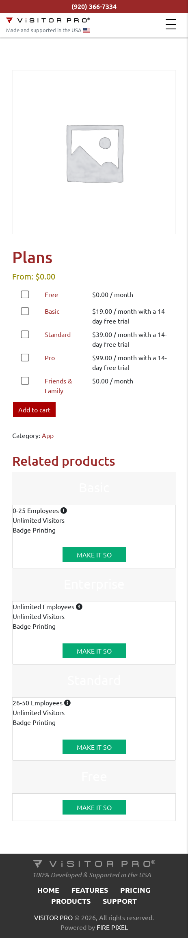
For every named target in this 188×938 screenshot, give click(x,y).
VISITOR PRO (53, 917)
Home (48, 889)
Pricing (135, 889)
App (48, 435)
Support (120, 900)
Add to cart (34, 409)
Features (89, 889)
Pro (50, 357)
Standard (58, 334)
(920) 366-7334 (94, 6)
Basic (52, 311)
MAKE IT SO (94, 554)
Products (71, 900)
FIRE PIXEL (112, 927)
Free (51, 294)
